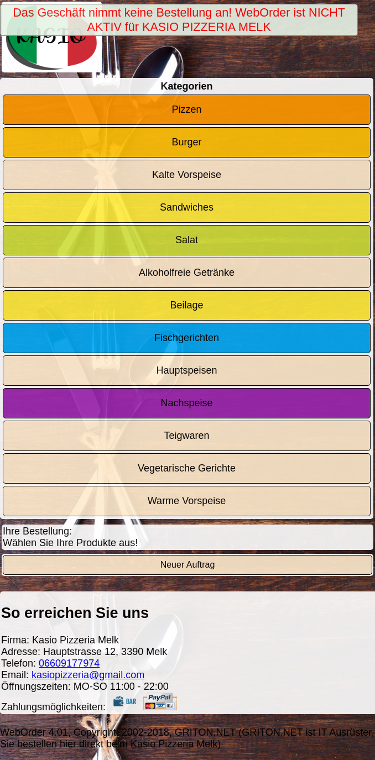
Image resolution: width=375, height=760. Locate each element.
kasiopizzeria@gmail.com (88, 674)
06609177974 (69, 663)
